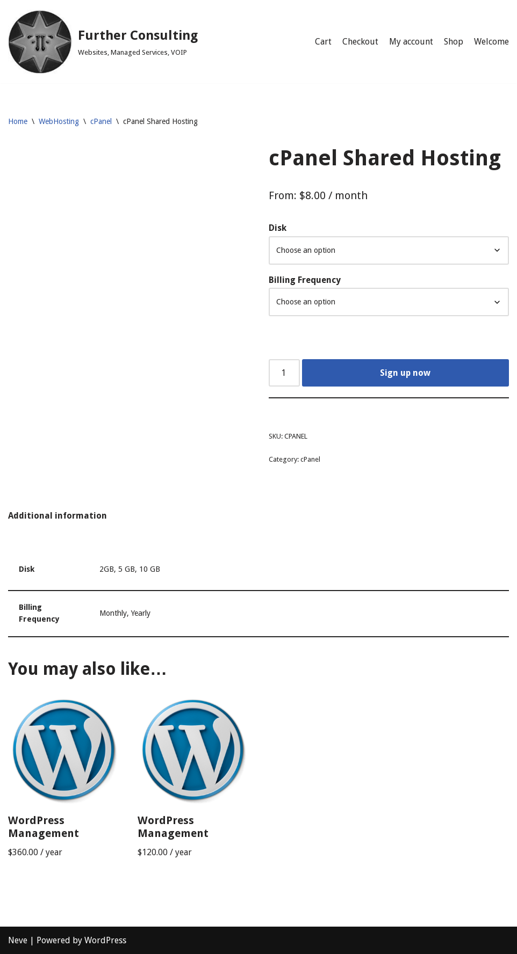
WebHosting (59, 121)
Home (17, 121)
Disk (277, 228)
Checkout (360, 42)
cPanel (101, 121)
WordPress (105, 940)
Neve (17, 940)
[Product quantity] (284, 373)
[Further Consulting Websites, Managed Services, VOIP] (103, 42)
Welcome (491, 42)
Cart (323, 42)
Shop (453, 42)
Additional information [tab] (57, 516)
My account (411, 42)
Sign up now (405, 373)
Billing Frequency (305, 280)
